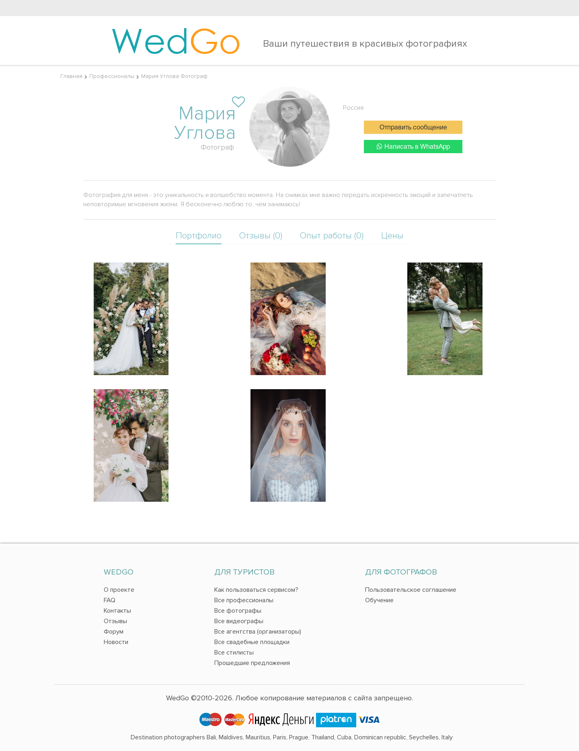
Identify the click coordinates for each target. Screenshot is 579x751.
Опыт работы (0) (331, 235)
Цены (392, 235)
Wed (176, 40)
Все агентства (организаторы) (257, 632)
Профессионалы (111, 76)
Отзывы (115, 621)
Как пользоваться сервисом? (256, 590)
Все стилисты (234, 652)
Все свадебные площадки (252, 642)
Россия (353, 108)
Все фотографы (237, 611)
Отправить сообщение (413, 128)
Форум (113, 632)
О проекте (119, 590)
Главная (71, 76)
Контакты (117, 611)
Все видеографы (238, 621)
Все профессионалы (243, 600)
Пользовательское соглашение (410, 590)
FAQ (109, 600)
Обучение (379, 600)
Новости (116, 642)
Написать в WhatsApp (413, 146)
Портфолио (199, 235)
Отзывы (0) (260, 235)
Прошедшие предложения (252, 663)
